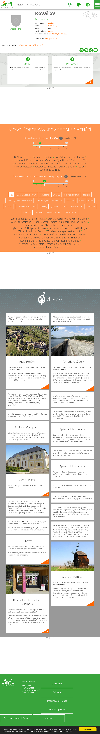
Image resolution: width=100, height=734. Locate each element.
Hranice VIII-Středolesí (44, 160)
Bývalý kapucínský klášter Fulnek (63, 243)
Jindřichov (63, 160)
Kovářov (45, 13)
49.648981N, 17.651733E (57, 34)
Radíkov (62, 166)
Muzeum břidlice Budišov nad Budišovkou (63, 234)
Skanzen (86, 195)
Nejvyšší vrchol (77, 206)
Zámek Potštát (19, 218)
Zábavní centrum (54, 212)
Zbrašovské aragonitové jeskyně (63, 231)
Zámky (90, 200)
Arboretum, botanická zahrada (49, 200)
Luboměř (56, 163)
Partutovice (40, 166)
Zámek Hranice (49, 221)
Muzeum (39, 212)
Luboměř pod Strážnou (75, 163)
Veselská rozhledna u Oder (25, 221)
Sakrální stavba (71, 212)
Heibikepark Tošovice (59, 228)
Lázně (64, 206)
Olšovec (28, 166)
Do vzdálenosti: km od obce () (38, 176)
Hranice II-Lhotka (75, 157)
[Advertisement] (50, 106)
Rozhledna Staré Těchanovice (34, 240)
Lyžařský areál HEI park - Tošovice (29, 228)
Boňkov (18, 157)
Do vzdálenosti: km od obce (41, 138)
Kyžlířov (35, 45)
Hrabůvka (60, 157)
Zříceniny (8, 206)
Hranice (51, 31)
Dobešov (37, 157)
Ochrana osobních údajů (16, 718)
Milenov (18, 166)
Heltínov (48, 157)
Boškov (21, 45)
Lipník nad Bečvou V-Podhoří (34, 163)
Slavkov (71, 166)
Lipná (41, 45)
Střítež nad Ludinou (50, 169)
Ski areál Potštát (37, 218)
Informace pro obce (57, 700)
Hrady (81, 200)
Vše (11, 195)
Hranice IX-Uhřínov (21, 160)
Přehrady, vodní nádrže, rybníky (19, 200)
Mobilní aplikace (57, 709)
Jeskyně (54, 206)
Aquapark (45, 195)
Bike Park (91, 206)
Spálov (80, 166)
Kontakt (49, 718)
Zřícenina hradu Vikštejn (31, 243)
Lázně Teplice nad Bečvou (59, 225)
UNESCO (56, 195)
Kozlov (73, 160)
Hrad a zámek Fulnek (42, 247)
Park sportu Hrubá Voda (26, 234)
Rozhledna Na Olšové (29, 237)
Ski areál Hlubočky (71, 237)
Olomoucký (52, 26)
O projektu (57, 683)
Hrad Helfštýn (79, 228)
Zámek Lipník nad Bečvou (31, 231)
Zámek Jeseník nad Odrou (65, 240)
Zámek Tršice (62, 247)
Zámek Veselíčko (51, 237)
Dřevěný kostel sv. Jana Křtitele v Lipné (67, 218)
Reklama (57, 692)
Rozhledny (70, 200)
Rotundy (43, 206)
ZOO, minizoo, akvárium (26, 195)
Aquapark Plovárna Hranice (73, 221)
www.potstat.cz (51, 38)
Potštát (51, 23)
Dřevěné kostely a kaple (26, 206)
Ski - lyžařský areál (71, 195)
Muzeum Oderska (34, 225)
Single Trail (27, 212)
